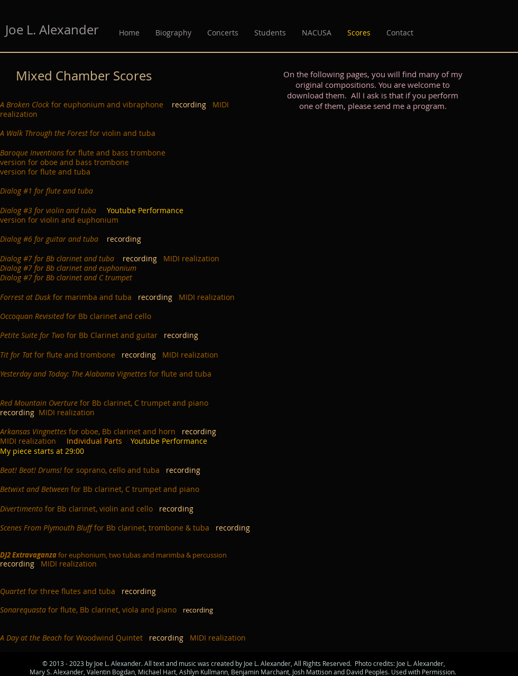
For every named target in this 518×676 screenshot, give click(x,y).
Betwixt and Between (34, 489)
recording (192, 104)
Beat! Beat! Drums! (31, 470)
